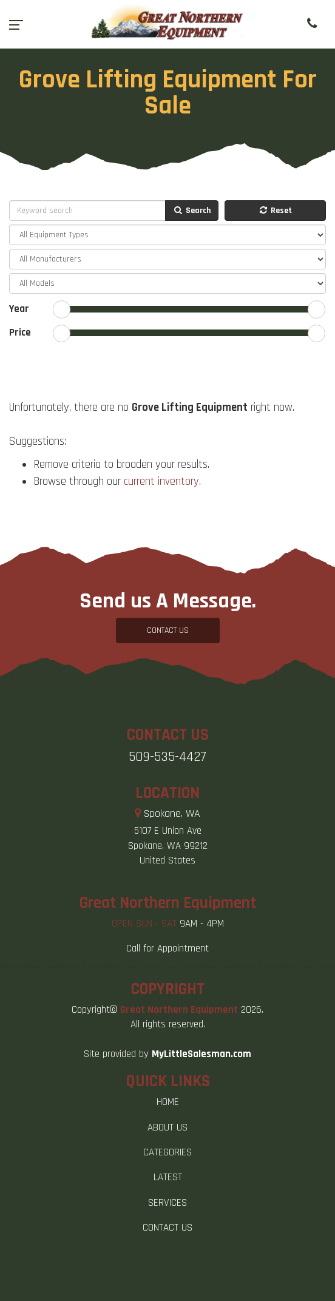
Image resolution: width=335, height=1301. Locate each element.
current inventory (161, 481)
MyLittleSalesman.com (201, 1054)
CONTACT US (168, 630)
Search (192, 210)
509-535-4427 (167, 757)
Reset (275, 210)
